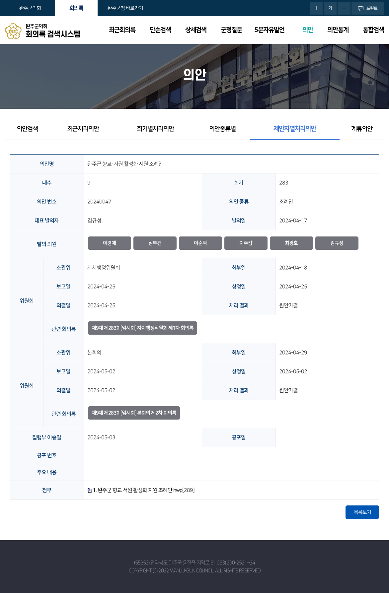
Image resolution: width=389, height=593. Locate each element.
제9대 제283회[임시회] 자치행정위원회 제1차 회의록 (143, 328)
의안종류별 (222, 128)
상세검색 (195, 30)
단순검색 (160, 30)
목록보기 (362, 512)
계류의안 (361, 128)
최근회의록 (122, 30)
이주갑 (245, 243)
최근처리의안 (83, 128)
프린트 (371, 8)
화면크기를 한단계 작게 (344, 8)
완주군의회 (30, 8)
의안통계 (338, 30)
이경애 (109, 243)
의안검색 (27, 128)
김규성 (336, 243)
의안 (307, 30)
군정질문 (231, 30)
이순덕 (200, 243)
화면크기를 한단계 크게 (316, 8)
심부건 (154, 243)
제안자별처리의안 (294, 128)
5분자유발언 (269, 30)
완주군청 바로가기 (125, 8)
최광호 (291, 243)
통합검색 (373, 30)
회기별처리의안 (155, 128)
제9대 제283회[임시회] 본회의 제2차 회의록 (134, 413)
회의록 (76, 8)
